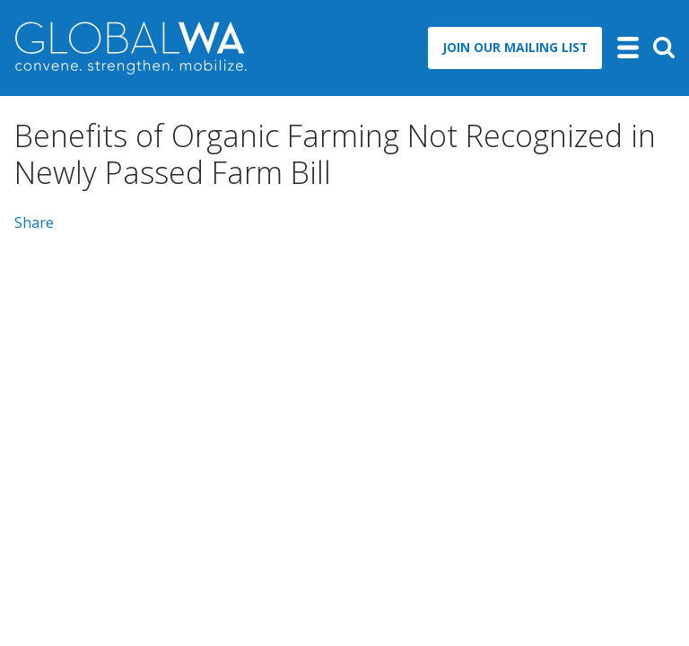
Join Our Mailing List (515, 47)
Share (34, 222)
